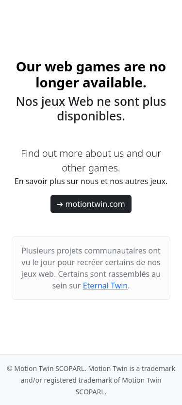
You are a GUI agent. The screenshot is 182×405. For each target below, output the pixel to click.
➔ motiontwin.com (91, 204)
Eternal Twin (105, 285)
